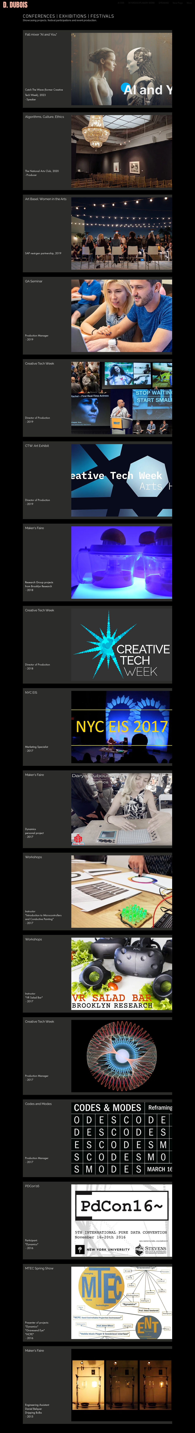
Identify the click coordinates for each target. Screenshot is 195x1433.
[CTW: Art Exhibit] (48, 445)
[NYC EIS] (48, 692)
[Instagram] (189, 1422)
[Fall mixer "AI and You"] (48, 34)
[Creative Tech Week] (48, 363)
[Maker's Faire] (48, 1350)
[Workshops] (48, 939)
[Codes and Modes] (48, 1103)
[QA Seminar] (48, 281)
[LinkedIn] (189, 1418)
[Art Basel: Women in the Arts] (48, 199)
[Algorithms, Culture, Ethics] (48, 116)
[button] (48, 528)
